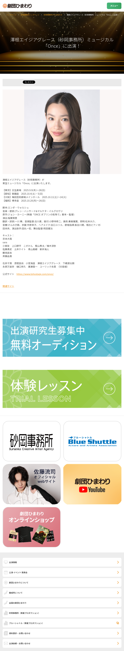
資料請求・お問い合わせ (19, 633)
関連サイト (8, 286)
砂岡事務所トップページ (30, 15)
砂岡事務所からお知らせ (53, 15)
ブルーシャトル (26, 623)
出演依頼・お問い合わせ (19, 643)
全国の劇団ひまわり (17, 602)
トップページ (11, 15)
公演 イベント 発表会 (18, 572)
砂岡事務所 (24, 613)
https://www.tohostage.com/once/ (35, 274)
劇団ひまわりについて (18, 582)
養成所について (16, 592)
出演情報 (13, 562)
